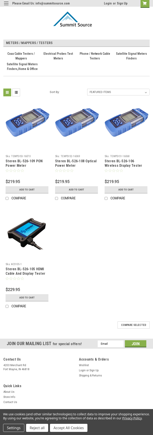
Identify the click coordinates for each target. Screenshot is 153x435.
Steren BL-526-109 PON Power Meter (24, 163)
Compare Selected (133, 325)
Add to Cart (27, 189)
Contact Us (10, 402)
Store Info (9, 397)
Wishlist (84, 365)
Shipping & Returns (90, 375)
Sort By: (55, 92)
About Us (8, 391)
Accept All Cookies (69, 427)
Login (108, 3)
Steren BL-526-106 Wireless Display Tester (123, 163)
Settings (14, 427)
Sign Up (122, 3)
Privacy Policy (132, 418)
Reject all (37, 427)
